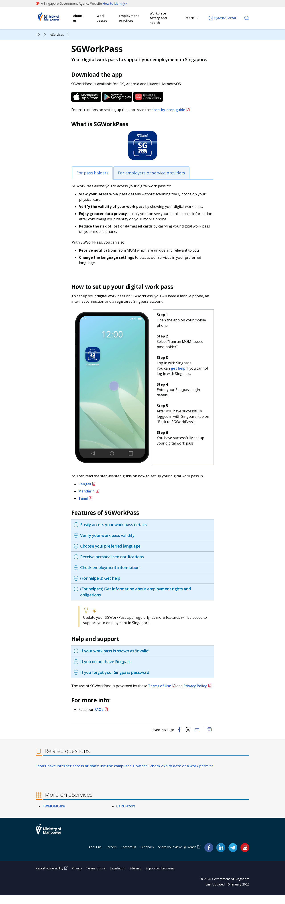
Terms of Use (161, 686)
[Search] (246, 18)
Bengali (87, 484)
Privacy (77, 877)
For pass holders (95, 176)
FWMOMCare (54, 815)
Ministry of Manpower (52, 841)
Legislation (117, 877)
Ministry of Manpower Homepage (54, 18)
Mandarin (89, 491)
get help (178, 371)
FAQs (101, 715)
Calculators (126, 815)
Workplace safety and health (158, 18)
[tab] (143, 525)
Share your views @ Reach (177, 856)
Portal (222, 18)
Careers (111, 856)
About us (78, 18)
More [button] (193, 18)
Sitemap (135, 877)
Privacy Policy (197, 686)
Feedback (147, 856)
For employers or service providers (153, 176)
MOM (133, 253)
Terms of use (96, 877)
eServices (57, 34)
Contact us (128, 856)
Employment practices (129, 18)
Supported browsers (160, 877)
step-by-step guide (170, 113)
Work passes (102, 18)
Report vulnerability (49, 877)
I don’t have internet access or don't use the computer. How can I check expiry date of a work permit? (124, 775)
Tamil (85, 498)
